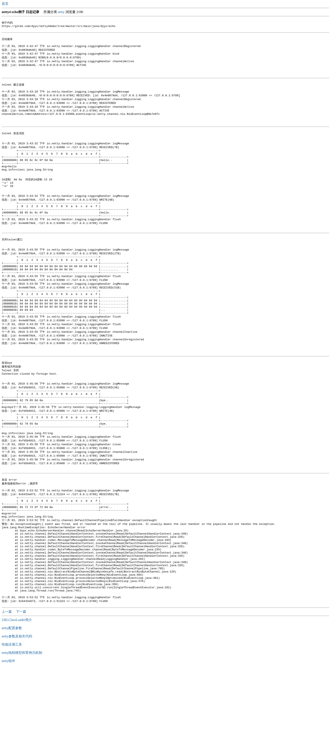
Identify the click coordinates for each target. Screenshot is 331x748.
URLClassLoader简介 (17, 699)
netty (61, 12)
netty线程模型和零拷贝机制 (22, 732)
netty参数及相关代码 (17, 715)
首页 (5, 3)
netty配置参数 (12, 707)
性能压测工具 (12, 723)
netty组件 (8, 740)
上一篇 (7, 691)
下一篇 (21, 691)
